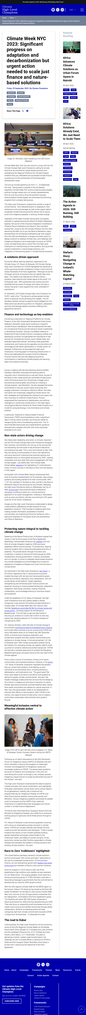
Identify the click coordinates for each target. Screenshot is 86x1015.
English (71, 10)
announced (13, 490)
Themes (48, 970)
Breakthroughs (39, 1009)
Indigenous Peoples (22, 100)
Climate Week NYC (23, 96)
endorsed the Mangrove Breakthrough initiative (33, 628)
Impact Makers (39, 995)
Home (4, 18)
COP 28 (10, 100)
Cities (66, 97)
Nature (10, 104)
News (12, 18)
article (50, 662)
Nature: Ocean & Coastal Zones (71, 304)
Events (78, 970)
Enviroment (67, 172)
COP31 (66, 90)
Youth (73, 90)
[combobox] (73, 10)
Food (65, 101)
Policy (73, 156)
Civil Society (67, 168)
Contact (55, 975)
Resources (67, 970)
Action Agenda (43, 975)
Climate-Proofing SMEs (42, 998)
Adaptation (11, 93)
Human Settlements (70, 309)
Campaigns (11, 96)
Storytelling (67, 288)
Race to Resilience (40, 993)
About (13, 970)
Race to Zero (38, 990)
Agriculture (67, 179)
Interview (74, 152)
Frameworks (37, 970)
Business (21, 93)
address (39, 542)
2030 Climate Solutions (42, 1006)
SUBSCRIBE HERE (12, 1001)
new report (43, 571)
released (19, 465)
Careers (30, 975)
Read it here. (60, 2)
